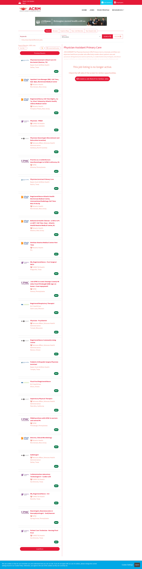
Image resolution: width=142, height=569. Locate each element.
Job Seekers (106, 2)
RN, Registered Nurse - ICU (39, 494)
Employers (118, 2)
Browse (55, 31)
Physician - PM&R (36, 121)
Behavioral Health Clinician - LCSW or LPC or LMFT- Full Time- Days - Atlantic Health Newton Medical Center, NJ (45, 223)
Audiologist (34, 455)
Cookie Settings (127, 565)
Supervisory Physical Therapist (41, 399)
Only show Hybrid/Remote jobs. (32, 40)
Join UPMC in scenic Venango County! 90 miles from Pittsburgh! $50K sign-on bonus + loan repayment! (44, 284)
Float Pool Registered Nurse (40, 381)
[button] (118, 36)
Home (84, 10)
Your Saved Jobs (91, 31)
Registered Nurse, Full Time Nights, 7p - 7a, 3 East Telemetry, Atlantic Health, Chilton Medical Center (44, 101)
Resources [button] (117, 10)
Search (48, 31)
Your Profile (103, 10)
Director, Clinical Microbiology (41, 438)
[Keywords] (40, 36)
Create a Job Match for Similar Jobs (92, 79)
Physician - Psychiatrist (38, 320)
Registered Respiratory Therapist (42, 303)
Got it (137, 565)
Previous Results (39, 53)
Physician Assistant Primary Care (42, 179)
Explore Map (64, 31)
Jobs (92, 10)
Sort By (22, 48)
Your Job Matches (77, 31)
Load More (39, 549)
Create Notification (53, 48)
